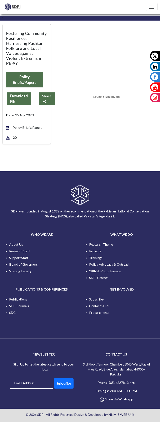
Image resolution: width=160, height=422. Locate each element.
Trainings (95, 258)
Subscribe (96, 299)
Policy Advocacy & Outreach (109, 264)
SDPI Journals (19, 306)
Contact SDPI (99, 306)
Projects (95, 251)
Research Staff (19, 251)
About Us (16, 244)
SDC (12, 312)
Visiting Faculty (20, 271)
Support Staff (18, 258)
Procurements (99, 312)
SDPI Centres (98, 278)
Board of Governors (23, 264)
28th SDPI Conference (105, 271)
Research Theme (101, 244)
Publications (18, 299)
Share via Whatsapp (119, 399)
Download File (19, 99)
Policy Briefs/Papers (24, 80)
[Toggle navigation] (152, 7)
